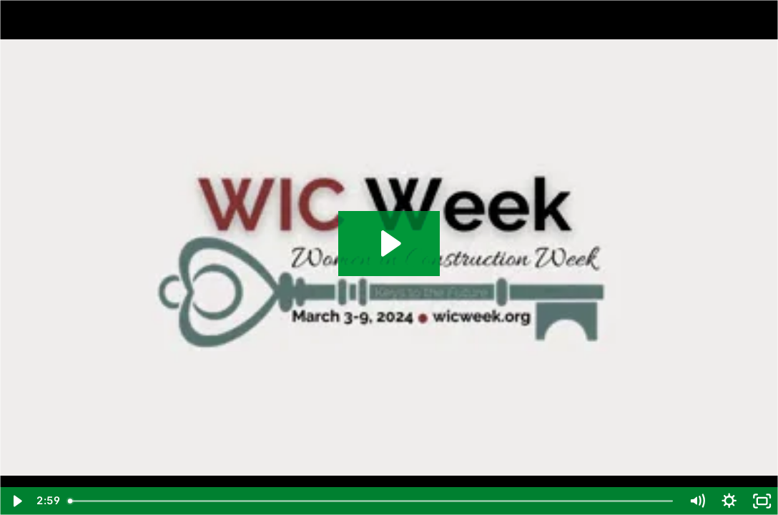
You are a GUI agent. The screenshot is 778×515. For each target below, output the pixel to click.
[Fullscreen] (762, 501)
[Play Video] (16, 501)
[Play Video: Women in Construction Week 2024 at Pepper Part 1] (389, 243)
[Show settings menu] (729, 501)
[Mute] (697, 501)
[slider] (371, 501)
